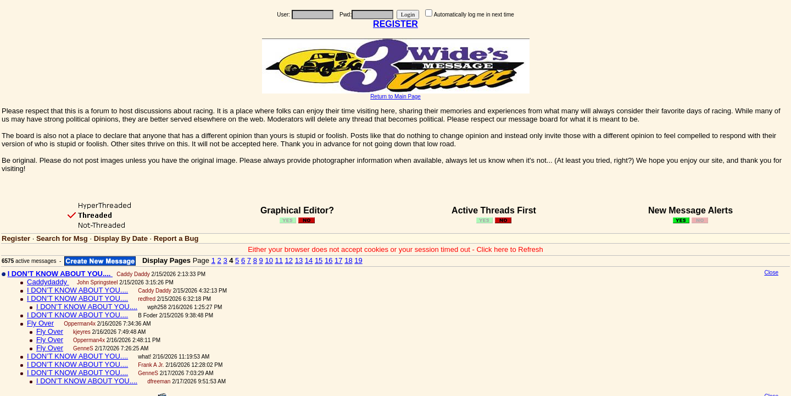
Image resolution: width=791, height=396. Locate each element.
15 (318, 260)
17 (338, 260)
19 (358, 260)
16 (328, 260)
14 (309, 260)
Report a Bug (176, 238)
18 (348, 260)
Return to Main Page (395, 97)
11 (279, 260)
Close (771, 273)
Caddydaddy (48, 282)
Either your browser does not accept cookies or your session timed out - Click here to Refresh (395, 249)
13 (299, 260)
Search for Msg (62, 238)
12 (289, 260)
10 (268, 260)
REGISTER (395, 24)
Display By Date (121, 238)
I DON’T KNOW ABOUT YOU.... (77, 290)
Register (16, 238)
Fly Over (40, 323)
